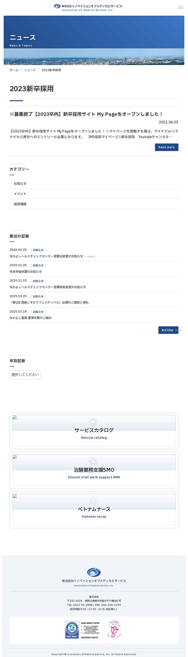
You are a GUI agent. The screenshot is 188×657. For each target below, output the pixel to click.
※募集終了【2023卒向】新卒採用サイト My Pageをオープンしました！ (87, 114)
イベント (20, 194)
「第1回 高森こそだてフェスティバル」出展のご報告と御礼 (49, 302)
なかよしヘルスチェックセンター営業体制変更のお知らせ (48, 287)
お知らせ (20, 183)
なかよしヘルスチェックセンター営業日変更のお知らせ (46, 256)
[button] (168, 330)
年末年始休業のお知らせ (26, 272)
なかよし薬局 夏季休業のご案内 (30, 318)
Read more (167, 147)
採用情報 (20, 204)
